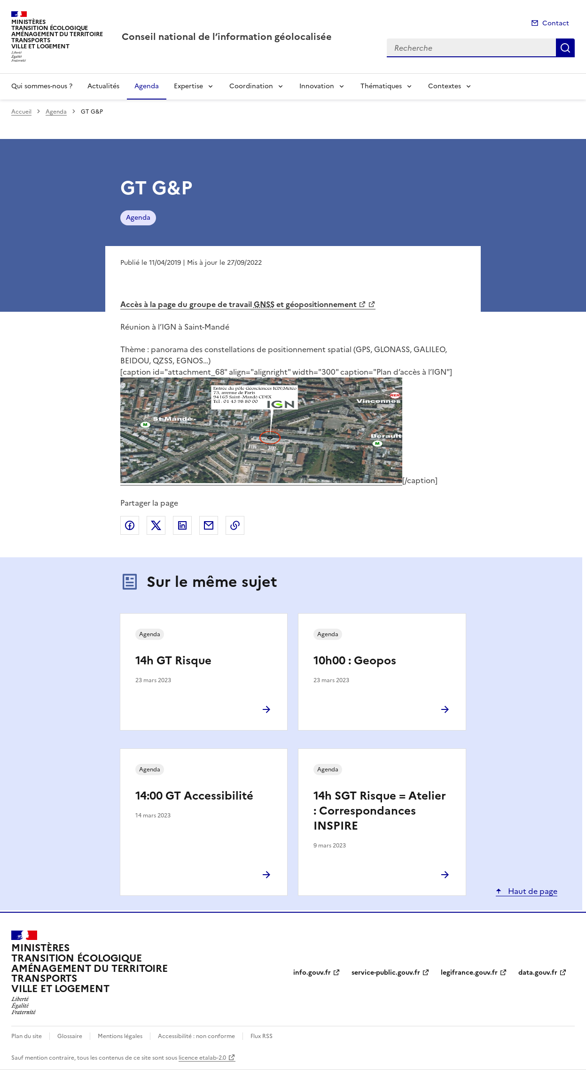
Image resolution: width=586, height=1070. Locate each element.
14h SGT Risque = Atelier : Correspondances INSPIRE (379, 810)
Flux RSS (261, 1036)
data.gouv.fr (537, 973)
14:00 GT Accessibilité (194, 795)
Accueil (21, 112)
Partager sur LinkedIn (182, 525)
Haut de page (531, 891)
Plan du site (26, 1036)
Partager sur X (156, 525)
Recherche (565, 47)
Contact (555, 23)
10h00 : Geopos (354, 660)
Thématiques (381, 86)
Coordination (251, 86)
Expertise (188, 86)
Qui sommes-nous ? (41, 86)
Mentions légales (120, 1036)
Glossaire (69, 1036)
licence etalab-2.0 (202, 1058)
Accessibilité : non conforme (196, 1036)
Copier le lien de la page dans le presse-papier (235, 525)
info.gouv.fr (312, 973)
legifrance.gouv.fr (469, 973)
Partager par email (208, 525)
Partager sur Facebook (129, 525)
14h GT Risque (173, 660)
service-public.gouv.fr (386, 973)
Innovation (316, 86)
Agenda (146, 86)
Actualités (103, 86)
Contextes (444, 86)
